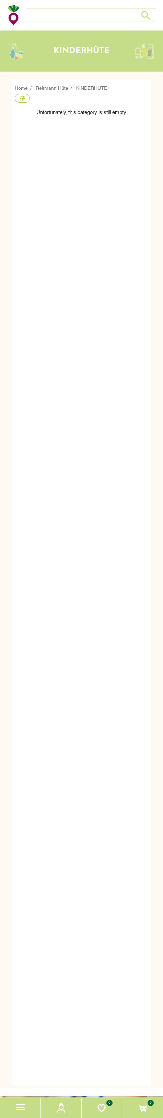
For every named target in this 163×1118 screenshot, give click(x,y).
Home (21, 87)
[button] (20, 1108)
